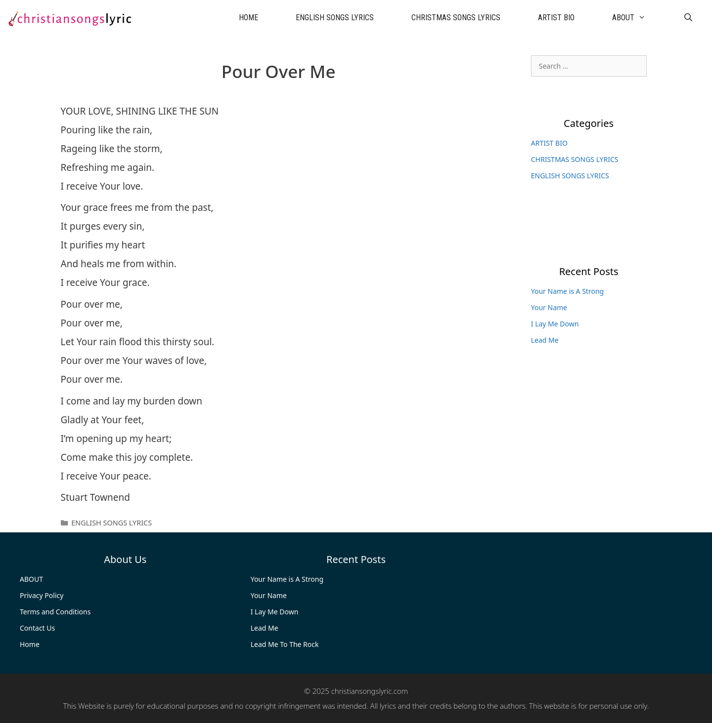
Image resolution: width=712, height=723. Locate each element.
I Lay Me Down (555, 323)
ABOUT (638, 18)
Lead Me (545, 340)
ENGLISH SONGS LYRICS (335, 17)
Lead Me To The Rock (285, 644)
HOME (248, 17)
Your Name (549, 307)
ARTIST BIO (556, 17)
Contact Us (37, 628)
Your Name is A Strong (567, 291)
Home (30, 644)
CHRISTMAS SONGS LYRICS (455, 17)
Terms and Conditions (55, 611)
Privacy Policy (41, 595)
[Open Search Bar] (688, 18)
